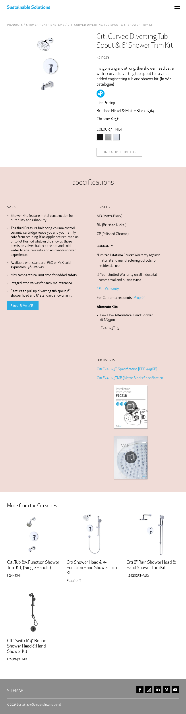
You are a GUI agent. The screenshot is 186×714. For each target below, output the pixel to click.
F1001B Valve (22, 306)
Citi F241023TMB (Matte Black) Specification (130, 378)
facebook (139, 689)
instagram (148, 689)
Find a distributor (119, 152)
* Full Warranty (108, 288)
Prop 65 (139, 297)
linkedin (157, 689)
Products (15, 24)
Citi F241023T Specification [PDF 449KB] (127, 369)
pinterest (166, 689)
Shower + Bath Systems (45, 24)
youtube (175, 689)
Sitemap (15, 690)
